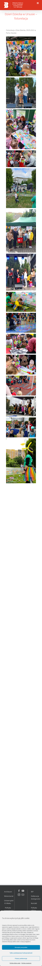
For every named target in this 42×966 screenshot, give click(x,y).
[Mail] (23, 894)
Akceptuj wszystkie (21, 947)
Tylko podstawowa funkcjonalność (21, 953)
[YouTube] (23, 891)
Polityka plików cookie (11, 940)
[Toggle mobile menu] (38, 3)
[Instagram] (19, 894)
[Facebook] (19, 891)
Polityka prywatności (26, 963)
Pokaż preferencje (21, 958)
